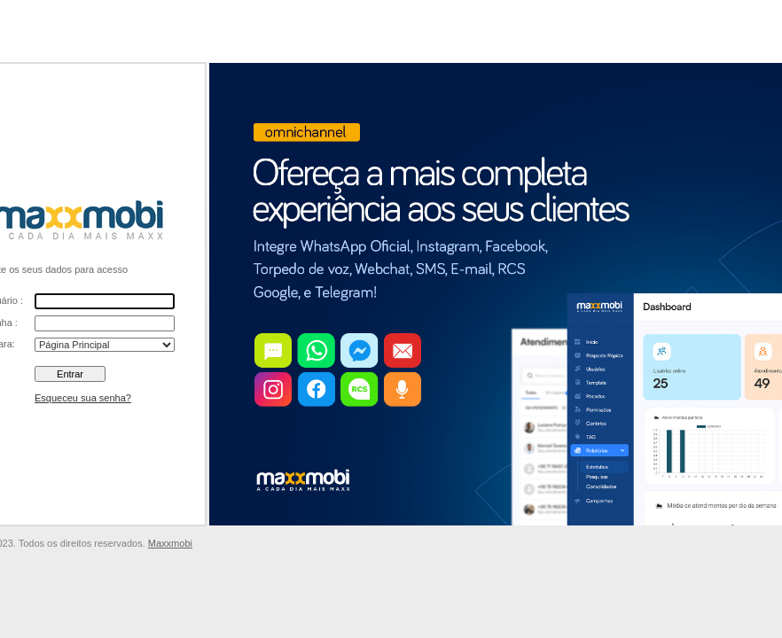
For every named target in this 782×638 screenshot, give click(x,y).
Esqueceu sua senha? (83, 398)
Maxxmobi (170, 543)
